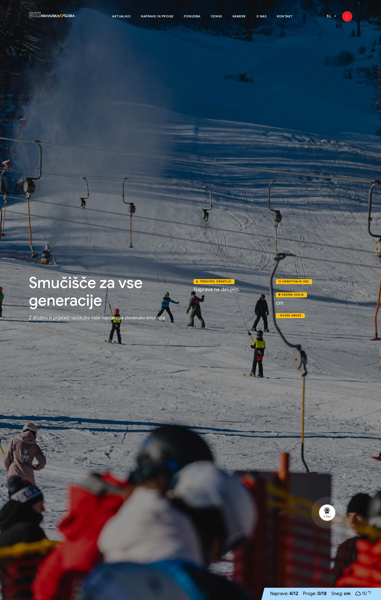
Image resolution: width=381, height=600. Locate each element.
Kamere (239, 16)
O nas (261, 16)
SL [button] (330, 16)
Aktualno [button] (121, 16)
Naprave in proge (157, 16)
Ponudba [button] (192, 16)
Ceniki (216, 16)
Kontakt (285, 16)
